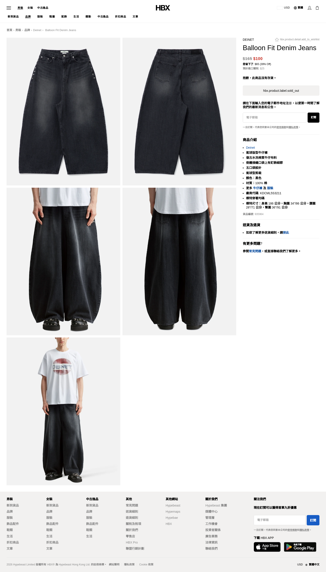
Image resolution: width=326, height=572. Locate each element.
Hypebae (172, 517)
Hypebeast (173, 505)
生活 (10, 536)
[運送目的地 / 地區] (283, 8)
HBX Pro (132, 542)
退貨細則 (132, 517)
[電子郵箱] (275, 118)
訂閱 (313, 117)
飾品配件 (13, 524)
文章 (10, 548)
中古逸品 (42, 8)
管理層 (209, 517)
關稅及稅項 (133, 524)
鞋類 (10, 530)
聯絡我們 (211, 548)
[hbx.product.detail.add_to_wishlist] (297, 41)
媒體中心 (211, 511)
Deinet (37, 30)
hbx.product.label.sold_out (281, 90)
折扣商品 (13, 542)
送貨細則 (132, 511)
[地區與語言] (305, 565)
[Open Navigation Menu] (9, 8)
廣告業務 (211, 536)
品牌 (27, 30)
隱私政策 (293, 127)
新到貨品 (13, 505)
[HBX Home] (163, 7)
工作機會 (211, 524)
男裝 (20, 8)
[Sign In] (309, 8)
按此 (286, 232)
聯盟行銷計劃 (135, 548)
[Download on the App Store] (267, 547)
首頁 (9, 30)
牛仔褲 (257, 188)
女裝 (30, 8)
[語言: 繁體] (298, 8)
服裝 (270, 188)
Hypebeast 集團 (216, 505)
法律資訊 (211, 542)
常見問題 (132, 505)
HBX (169, 524)
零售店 (130, 536)
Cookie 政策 (146, 564)
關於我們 (132, 530)
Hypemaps (173, 511)
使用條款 (281, 127)
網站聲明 (114, 564)
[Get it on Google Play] (300, 547)
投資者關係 (213, 530)
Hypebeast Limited (24, 564)
